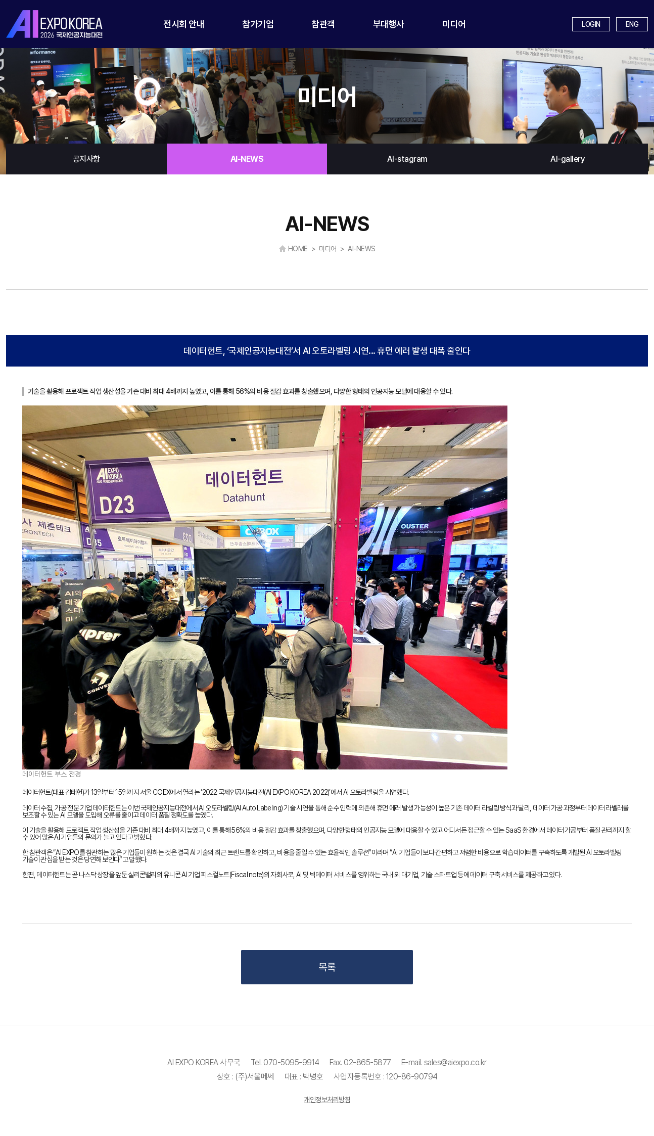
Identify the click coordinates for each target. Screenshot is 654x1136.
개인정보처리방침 (327, 1100)
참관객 (323, 24)
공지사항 (86, 159)
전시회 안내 (183, 24)
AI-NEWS (247, 159)
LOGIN (591, 24)
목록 (327, 967)
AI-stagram (407, 159)
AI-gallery (567, 159)
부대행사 (388, 24)
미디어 (454, 24)
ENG (632, 24)
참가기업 (257, 24)
